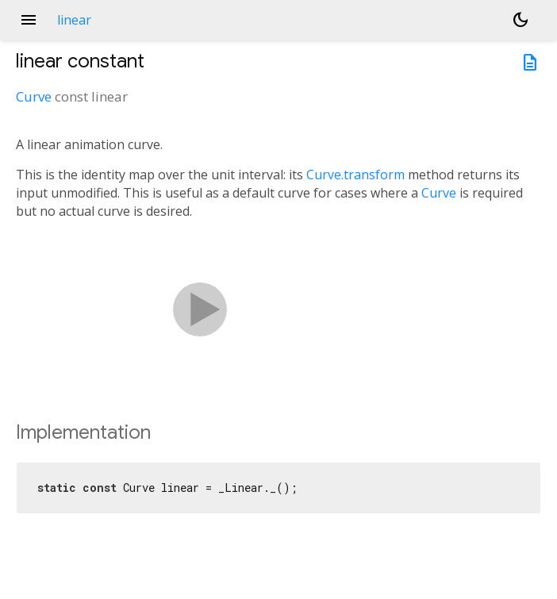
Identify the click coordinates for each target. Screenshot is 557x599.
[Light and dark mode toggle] (520, 20)
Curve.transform (355, 174)
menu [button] (28, 19)
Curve (34, 96)
